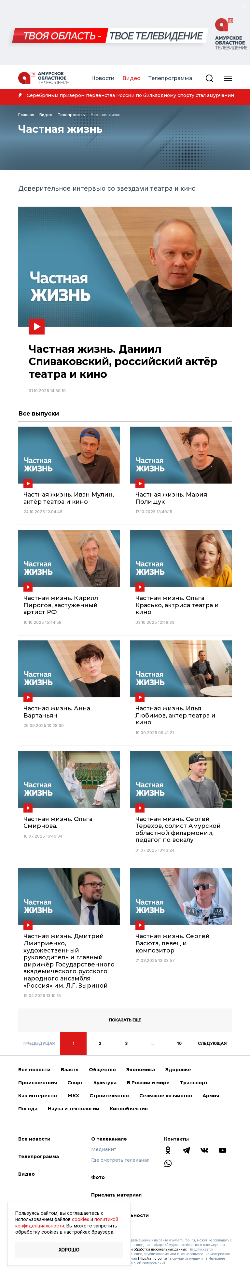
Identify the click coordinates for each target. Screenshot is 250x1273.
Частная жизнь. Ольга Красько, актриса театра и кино (177, 605)
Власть (69, 1069)
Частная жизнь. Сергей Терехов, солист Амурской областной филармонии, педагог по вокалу (178, 830)
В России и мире (148, 1082)
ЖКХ (73, 1095)
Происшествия (37, 1082)
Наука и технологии (73, 1108)
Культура (105, 1082)
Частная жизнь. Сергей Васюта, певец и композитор (172, 943)
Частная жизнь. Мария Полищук (171, 498)
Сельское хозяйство (165, 1095)
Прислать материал (116, 1195)
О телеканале (109, 1139)
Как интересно (37, 1095)
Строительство (109, 1095)
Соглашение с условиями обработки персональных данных (139, 1249)
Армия (210, 1095)
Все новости (34, 1069)
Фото (98, 1177)
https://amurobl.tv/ (152, 1258)
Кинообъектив (129, 1108)
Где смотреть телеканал (120, 1160)
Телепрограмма (170, 78)
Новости (103, 78)
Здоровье (178, 1069)
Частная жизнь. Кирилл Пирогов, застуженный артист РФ (60, 605)
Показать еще (125, 1020)
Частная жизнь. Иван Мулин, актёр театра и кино (68, 498)
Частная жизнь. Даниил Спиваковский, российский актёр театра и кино (123, 361)
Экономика (140, 1069)
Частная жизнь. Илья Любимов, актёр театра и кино (175, 715)
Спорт (75, 1082)
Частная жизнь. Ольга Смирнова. (57, 823)
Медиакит (103, 1149)
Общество (102, 1069)
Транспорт (194, 1082)
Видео (131, 78)
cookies (80, 1219)
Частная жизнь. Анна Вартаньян (56, 712)
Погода (27, 1108)
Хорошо (69, 1249)
